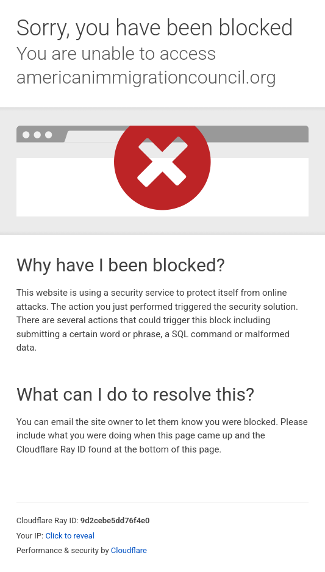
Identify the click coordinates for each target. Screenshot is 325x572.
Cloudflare (129, 550)
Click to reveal (70, 535)
